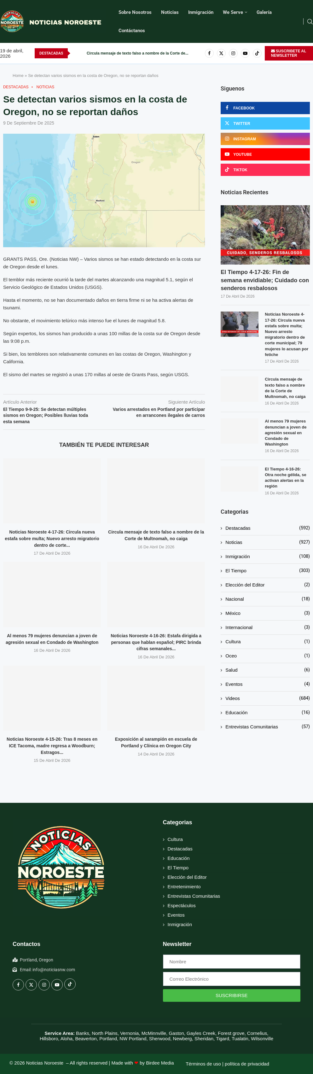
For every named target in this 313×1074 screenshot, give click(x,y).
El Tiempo (267, 570)
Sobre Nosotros (135, 12)
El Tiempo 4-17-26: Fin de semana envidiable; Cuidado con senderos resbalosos (265, 280)
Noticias (170, 12)
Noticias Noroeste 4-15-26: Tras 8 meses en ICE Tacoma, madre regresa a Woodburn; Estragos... (52, 746)
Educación (267, 712)
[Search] (310, 22)
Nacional (267, 599)
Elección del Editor (267, 584)
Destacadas (267, 528)
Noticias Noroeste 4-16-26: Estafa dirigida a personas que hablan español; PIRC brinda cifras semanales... (156, 642)
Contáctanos (132, 30)
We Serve (233, 12)
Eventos (267, 684)
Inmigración (200, 12)
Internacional (267, 627)
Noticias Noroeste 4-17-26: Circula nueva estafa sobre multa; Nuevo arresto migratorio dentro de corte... (52, 538)
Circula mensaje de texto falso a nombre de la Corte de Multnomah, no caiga (285, 388)
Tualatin (240, 1038)
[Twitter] (221, 53)
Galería (264, 12)
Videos (267, 698)
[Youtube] (245, 53)
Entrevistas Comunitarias (267, 726)
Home (18, 75)
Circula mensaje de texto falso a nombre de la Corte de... (137, 53)
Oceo (267, 655)
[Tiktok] (257, 53)
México (267, 613)
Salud (267, 670)
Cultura (267, 641)
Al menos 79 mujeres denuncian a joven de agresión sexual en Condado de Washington (285, 433)
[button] (75, 53)
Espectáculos (182, 905)
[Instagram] (233, 53)
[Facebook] (209, 53)
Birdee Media (160, 1062)
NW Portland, (133, 1038)
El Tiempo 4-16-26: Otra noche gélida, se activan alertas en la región (285, 478)
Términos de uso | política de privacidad (227, 1063)
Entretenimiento (184, 886)
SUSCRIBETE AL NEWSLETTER (288, 53)
